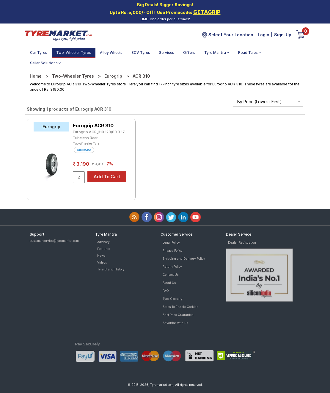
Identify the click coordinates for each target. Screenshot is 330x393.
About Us (169, 282)
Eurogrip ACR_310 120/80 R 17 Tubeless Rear (99, 135)
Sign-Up (282, 34)
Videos (102, 262)
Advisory (103, 242)
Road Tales (249, 52)
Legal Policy (171, 242)
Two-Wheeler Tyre (86, 143)
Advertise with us (175, 323)
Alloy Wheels (111, 52)
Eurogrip (113, 76)
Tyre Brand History (111, 269)
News (101, 255)
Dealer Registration (242, 242)
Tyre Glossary (173, 298)
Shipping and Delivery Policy (184, 258)
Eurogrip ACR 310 (93, 126)
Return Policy (172, 266)
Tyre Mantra (216, 52)
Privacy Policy (173, 250)
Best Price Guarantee (178, 315)
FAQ (166, 290)
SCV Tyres (140, 52)
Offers (189, 52)
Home (36, 76)
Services (166, 52)
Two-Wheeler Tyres (73, 52)
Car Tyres (38, 52)
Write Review (84, 149)
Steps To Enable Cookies (180, 307)
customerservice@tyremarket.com (54, 240)
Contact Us (170, 274)
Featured (103, 248)
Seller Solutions (45, 63)
